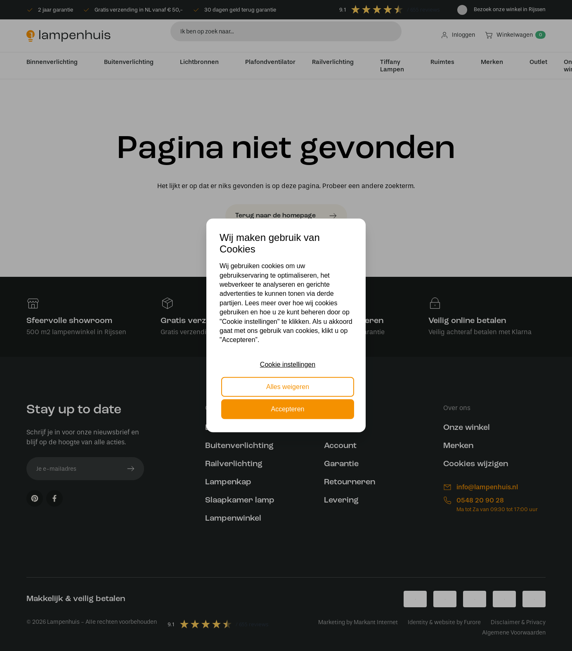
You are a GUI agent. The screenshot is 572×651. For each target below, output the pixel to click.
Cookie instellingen (287, 364)
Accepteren (288, 409)
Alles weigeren (287, 386)
